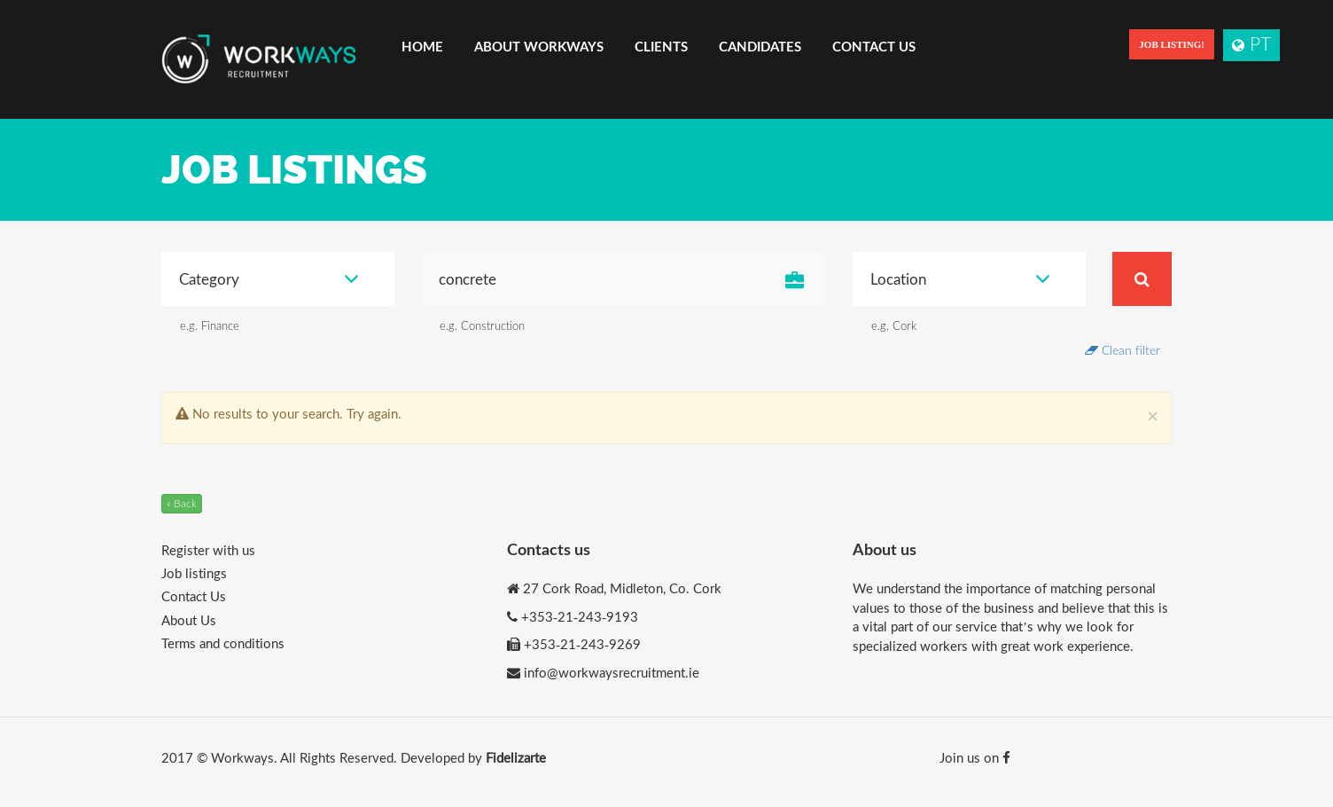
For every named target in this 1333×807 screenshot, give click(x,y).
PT (1251, 43)
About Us (188, 620)
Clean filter (1122, 349)
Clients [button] (661, 46)
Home (422, 46)
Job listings (194, 573)
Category (269, 279)
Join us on (974, 757)
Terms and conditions (223, 643)
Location (960, 279)
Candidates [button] (760, 46)
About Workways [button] (539, 46)
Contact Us (874, 46)
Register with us (208, 550)
